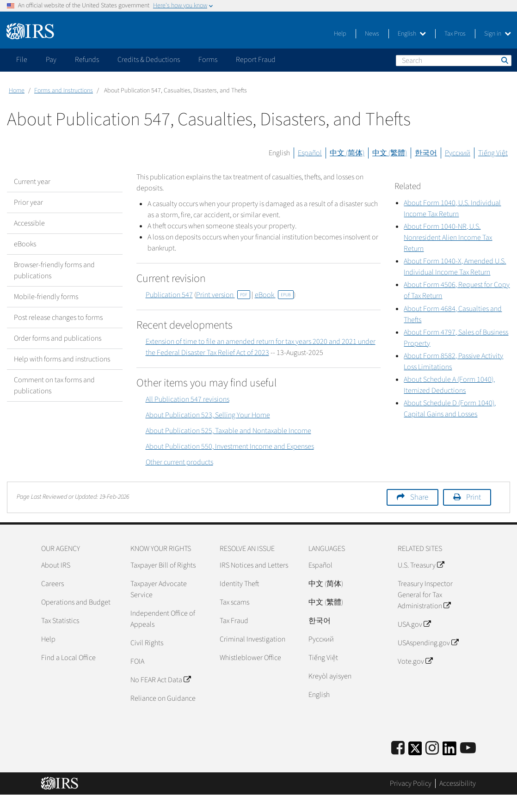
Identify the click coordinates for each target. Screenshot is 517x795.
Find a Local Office (68, 658)
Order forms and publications (57, 338)
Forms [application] (207, 60)
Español (310, 153)
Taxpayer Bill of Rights (163, 565)
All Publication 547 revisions (187, 399)
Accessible (29, 223)
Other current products (179, 462)
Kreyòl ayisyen (329, 676)
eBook (274, 295)
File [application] (21, 60)
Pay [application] (51, 60)
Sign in (497, 33)
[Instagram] (432, 748)
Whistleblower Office (250, 658)
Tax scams (234, 602)
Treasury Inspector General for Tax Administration (425, 595)
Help (340, 33)
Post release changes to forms (58, 317)
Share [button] (419, 497)
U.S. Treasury (421, 565)
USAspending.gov (428, 643)
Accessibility (457, 783)
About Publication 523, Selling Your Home (208, 415)
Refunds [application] (87, 60)
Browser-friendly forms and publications (54, 270)
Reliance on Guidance (163, 698)
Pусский (321, 639)
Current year (32, 182)
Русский (457, 153)
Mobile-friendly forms (46, 297)
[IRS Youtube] (468, 748)
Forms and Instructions (63, 90)
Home (17, 90)
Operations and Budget (76, 602)
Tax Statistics (60, 621)
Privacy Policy (410, 783)
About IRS (55, 565)
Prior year (28, 202)
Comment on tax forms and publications (54, 385)
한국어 (426, 153)
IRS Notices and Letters (254, 565)
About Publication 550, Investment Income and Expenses (230, 446)
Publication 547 (169, 295)
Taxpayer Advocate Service (158, 589)
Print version (223, 295)
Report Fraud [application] (256, 60)
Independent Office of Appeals (162, 619)
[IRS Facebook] (398, 748)
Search (504, 60)
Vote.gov (415, 661)
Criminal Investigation (252, 639)
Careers (52, 584)
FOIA (137, 661)
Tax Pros (455, 33)
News (372, 33)
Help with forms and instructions (62, 359)
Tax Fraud (234, 621)
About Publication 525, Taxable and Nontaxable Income (228, 431)
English (412, 33)
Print (473, 497)
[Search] (453, 60)
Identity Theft (239, 584)
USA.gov (414, 624)
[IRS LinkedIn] (449, 751)
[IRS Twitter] (415, 751)
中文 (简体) (347, 153)
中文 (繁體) (389, 153)
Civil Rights (146, 643)
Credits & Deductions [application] (148, 60)
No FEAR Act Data (160, 680)
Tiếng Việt (493, 153)
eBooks (25, 244)
